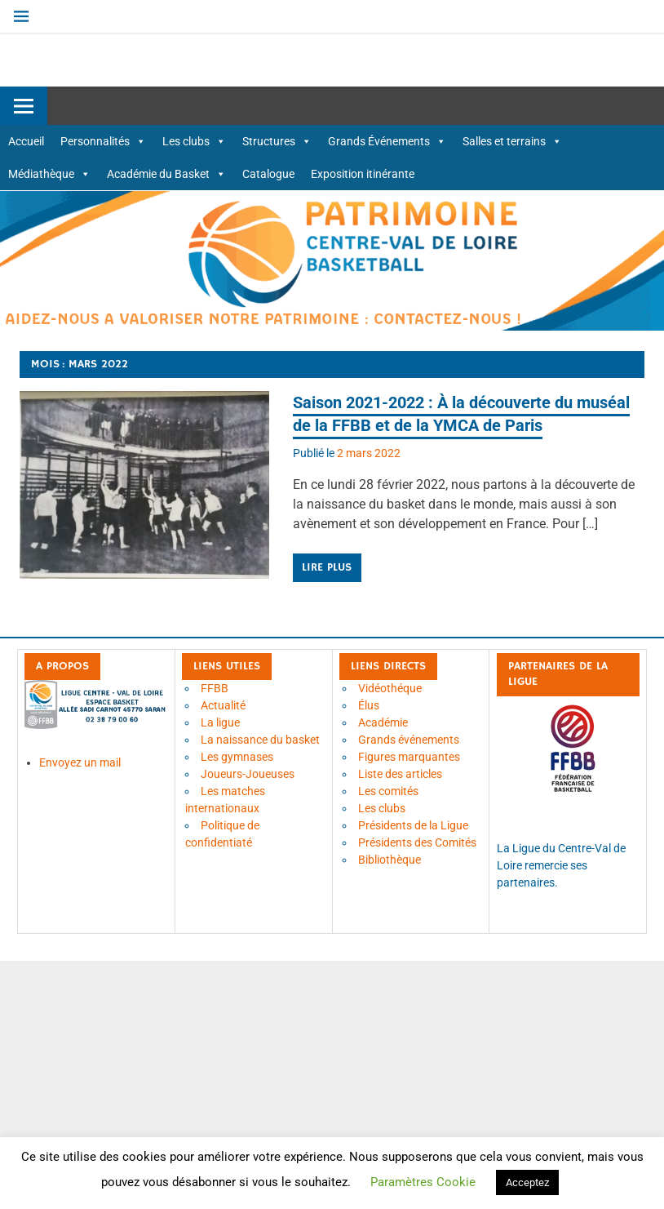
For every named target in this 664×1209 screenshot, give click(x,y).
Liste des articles (400, 773)
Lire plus (327, 567)
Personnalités (103, 141)
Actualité (223, 705)
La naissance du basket (260, 739)
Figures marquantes (409, 756)
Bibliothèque (389, 859)
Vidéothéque (390, 688)
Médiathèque (49, 174)
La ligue (220, 722)
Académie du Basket (166, 174)
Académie (383, 722)
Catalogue (268, 173)
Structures (277, 141)
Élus (368, 705)
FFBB (214, 688)
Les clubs (194, 141)
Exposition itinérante (362, 173)
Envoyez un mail (80, 762)
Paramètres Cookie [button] (423, 1182)
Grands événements (408, 739)
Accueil (26, 141)
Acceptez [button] (527, 1182)
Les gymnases (237, 756)
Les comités (388, 791)
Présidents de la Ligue (413, 825)
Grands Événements (387, 141)
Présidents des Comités (417, 842)
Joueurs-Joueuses (247, 773)
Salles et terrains (512, 141)
